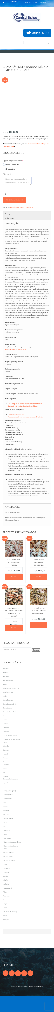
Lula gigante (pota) (9, 807)
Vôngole (6, 936)
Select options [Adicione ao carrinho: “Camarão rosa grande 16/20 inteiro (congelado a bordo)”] (14, 645)
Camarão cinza (8, 716)
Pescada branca (8, 873)
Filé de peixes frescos (10, 752)
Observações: (8, 190)
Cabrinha (6, 762)
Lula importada (8, 811)
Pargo (5, 850)
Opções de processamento (13, 177)
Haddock (6, 766)
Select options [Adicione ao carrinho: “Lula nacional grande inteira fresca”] (14, 594)
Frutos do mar (29, 223)
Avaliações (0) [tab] (9, 234)
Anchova (6, 693)
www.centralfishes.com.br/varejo (15, 365)
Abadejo (5, 685)
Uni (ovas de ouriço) (10, 928)
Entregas (42, 2)
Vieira (5, 932)
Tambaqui (6, 912)
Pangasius (6, 846)
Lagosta (5, 792)
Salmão (5, 896)
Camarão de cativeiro (10, 720)
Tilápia (5, 920)
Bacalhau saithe (8, 708)
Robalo (5, 892)
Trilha (5, 924)
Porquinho (6, 884)
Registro (28, 2)
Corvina (5, 740)
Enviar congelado (11, 180)
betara (5, 758)
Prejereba (6, 888)
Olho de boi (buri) (9, 834)
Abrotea (5, 689)
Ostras (5, 838)
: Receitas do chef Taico (23, 422)
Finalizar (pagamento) (22, 5)
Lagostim (6, 799)
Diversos (6, 744)
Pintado (5, 774)
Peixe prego (7, 854)
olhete (5, 865)
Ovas (4, 842)
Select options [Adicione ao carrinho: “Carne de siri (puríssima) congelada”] (38, 594)
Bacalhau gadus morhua (11, 704)
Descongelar (9, 185)
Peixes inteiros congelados (12, 858)
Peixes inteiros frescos (10, 862)
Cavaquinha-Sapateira (10, 795)
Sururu (5, 785)
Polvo (5, 880)
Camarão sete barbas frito (16, 431)
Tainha (5, 908)
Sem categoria (7, 904)
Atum (5, 700)
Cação (5, 712)
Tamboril (6, 916)
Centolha (6, 781)
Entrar (35, 2)
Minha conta (36, 5)
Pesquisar (36, 666)
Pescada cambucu (9, 877)
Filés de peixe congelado (11, 756)
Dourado (6, 748)
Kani (4, 788)
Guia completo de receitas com (25, 420)
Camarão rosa (7, 724)
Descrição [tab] (8, 230)
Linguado (6, 803)
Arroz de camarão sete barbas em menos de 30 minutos (25, 433)
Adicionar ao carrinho (14, 216)
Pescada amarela (8, 869)
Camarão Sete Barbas (17, 223)
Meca (4, 819)
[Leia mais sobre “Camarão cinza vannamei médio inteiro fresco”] (38, 641)
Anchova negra (8, 696)
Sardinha (6, 900)
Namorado (6, 831)
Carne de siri (7, 732)
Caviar (5, 736)
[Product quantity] (6, 210)
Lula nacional (7, 815)
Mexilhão (6, 827)
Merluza (5, 823)
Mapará (5, 770)
